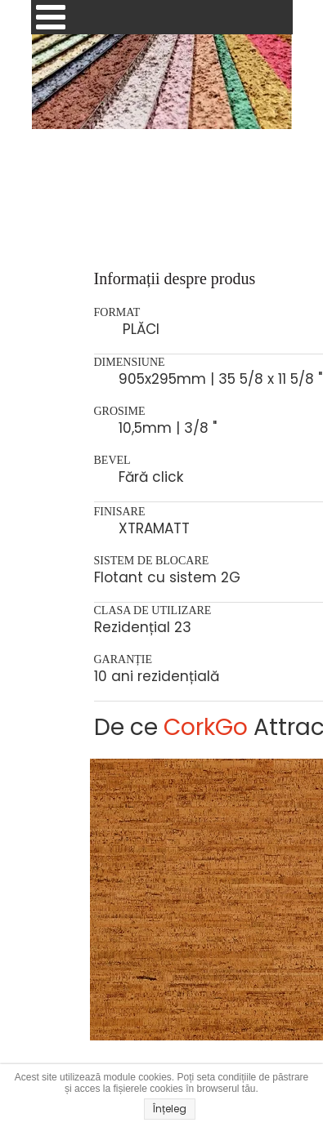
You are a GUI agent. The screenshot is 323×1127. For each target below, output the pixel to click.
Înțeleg (169, 1109)
